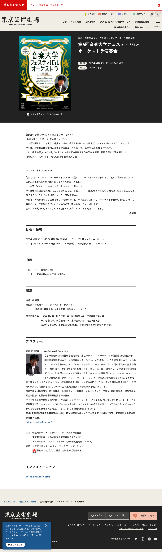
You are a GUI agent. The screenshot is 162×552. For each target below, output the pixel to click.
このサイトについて (76, 528)
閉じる (46, 525)
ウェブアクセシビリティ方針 (131, 532)
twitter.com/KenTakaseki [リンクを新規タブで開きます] (38, 425)
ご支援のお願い (143, 519)
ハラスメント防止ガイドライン (144, 528)
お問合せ (96, 519)
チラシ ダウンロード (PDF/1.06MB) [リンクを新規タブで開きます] (45, 117)
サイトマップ (94, 528)
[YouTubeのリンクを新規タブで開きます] (155, 542)
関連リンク (152, 532)
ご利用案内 (90, 23)
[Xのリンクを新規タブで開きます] (136, 542)
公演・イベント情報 (71, 23)
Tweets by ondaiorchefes (38, 480)
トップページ (9, 505)
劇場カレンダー (104, 15)
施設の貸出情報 (141, 23)
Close (159, 5)
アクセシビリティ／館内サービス (114, 23)
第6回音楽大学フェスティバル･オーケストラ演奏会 (62, 505)
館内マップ (137, 15)
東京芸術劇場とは (122, 28)
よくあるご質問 (117, 519)
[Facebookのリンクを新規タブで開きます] (149, 542)
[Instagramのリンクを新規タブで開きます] (142, 542)
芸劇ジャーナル (141, 28)
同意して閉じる (15, 545)
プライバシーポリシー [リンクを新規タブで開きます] (21, 535)
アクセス (87, 14)
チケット (121, 15)
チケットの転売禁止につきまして (46, 5)
